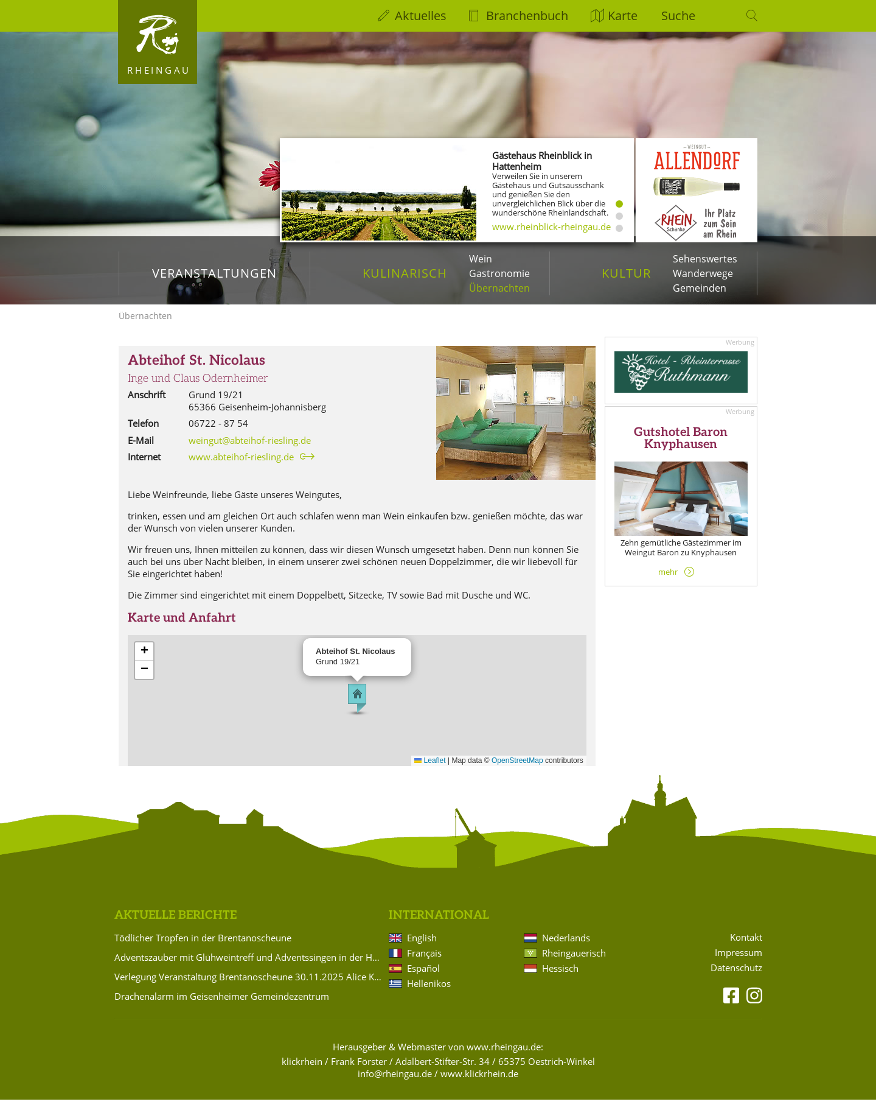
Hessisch (560, 978)
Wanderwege (703, 273)
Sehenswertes (705, 258)
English (422, 948)
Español (423, 978)
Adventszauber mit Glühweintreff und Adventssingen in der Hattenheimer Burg (249, 967)
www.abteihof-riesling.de (241, 467)
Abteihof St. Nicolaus (196, 371)
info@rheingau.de (395, 1084)
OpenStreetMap (517, 771)
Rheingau (159, 70)
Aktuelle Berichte (175, 926)
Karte (623, 15)
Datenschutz (736, 977)
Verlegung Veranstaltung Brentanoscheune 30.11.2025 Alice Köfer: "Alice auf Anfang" (249, 987)
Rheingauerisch (574, 963)
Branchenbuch (527, 15)
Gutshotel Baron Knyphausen (681, 448)
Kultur (626, 273)
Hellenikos (429, 994)
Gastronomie (499, 273)
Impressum (738, 962)
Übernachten (499, 288)
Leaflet (429, 771)
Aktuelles (421, 15)
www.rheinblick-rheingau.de (551, 226)
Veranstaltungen (214, 273)
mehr (668, 582)
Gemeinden (699, 288)
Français (424, 963)
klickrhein (302, 1072)
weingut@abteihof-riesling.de (250, 450)
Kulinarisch (405, 273)
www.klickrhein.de (479, 1084)
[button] (357, 708)
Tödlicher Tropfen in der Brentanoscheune (202, 948)
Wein (480, 258)
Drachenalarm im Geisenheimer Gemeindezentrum (221, 1006)
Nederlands (566, 948)
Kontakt (746, 948)
